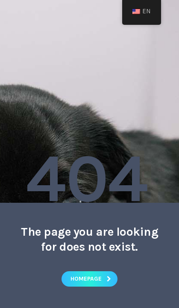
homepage (90, 278)
